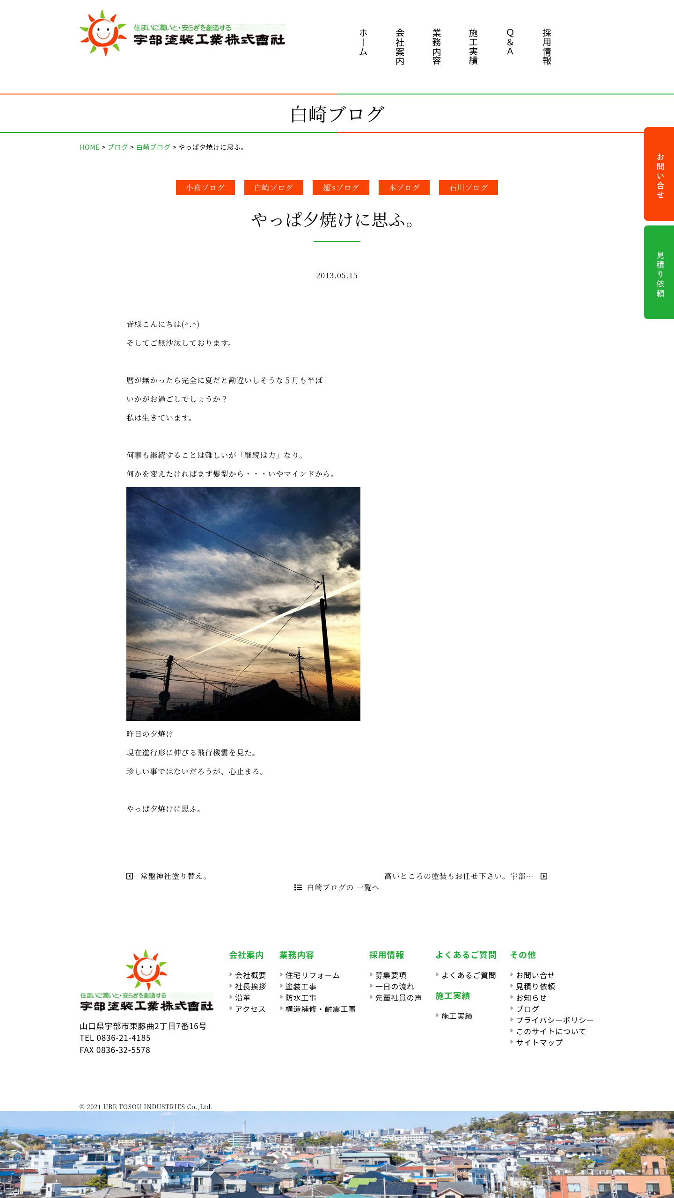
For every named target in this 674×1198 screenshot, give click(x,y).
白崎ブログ (273, 187)
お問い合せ (535, 974)
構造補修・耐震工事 (321, 1008)
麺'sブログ (341, 187)
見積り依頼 (535, 986)
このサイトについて (551, 1031)
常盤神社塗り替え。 (169, 876)
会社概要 (250, 974)
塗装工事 (301, 986)
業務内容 (437, 46)
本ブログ (404, 187)
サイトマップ (539, 1042)
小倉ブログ (205, 187)
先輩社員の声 (399, 997)
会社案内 (400, 46)
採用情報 (547, 46)
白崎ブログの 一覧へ (337, 887)
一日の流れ (395, 986)
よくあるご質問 (469, 974)
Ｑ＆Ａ (510, 42)
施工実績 (473, 46)
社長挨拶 (250, 986)
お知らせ (531, 997)
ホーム (363, 42)
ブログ (527, 1008)
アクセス (250, 1008)
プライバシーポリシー (555, 1019)
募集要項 (391, 974)
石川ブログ (468, 187)
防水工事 (301, 997)
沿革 (243, 997)
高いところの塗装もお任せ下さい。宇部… (466, 876)
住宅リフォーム (313, 974)
